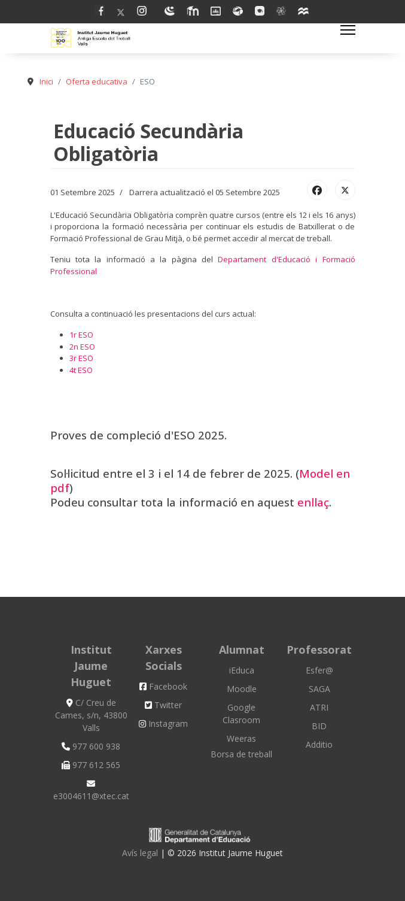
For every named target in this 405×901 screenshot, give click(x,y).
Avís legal (141, 852)
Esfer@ (319, 670)
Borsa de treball (241, 754)
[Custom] (304, 12)
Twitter (163, 705)
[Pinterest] (145, 12)
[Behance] (238, 12)
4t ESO (81, 370)
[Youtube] (170, 12)
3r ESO (81, 358)
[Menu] (347, 30)
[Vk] (281, 12)
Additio (319, 744)
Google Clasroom (241, 714)
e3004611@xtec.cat (91, 790)
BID (319, 726)
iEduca (241, 670)
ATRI (319, 707)
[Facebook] (100, 12)
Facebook (163, 686)
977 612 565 (91, 764)
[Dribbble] (216, 12)
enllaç (313, 502)
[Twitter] (121, 12)
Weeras (241, 738)
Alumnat (241, 649)
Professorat (319, 649)
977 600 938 (91, 746)
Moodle (242, 688)
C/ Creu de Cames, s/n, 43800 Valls (91, 715)
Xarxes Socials (163, 657)
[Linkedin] (193, 12)
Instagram (163, 723)
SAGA (319, 688)
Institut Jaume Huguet (91, 665)
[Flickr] (259, 12)
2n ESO (82, 346)
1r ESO (81, 334)
